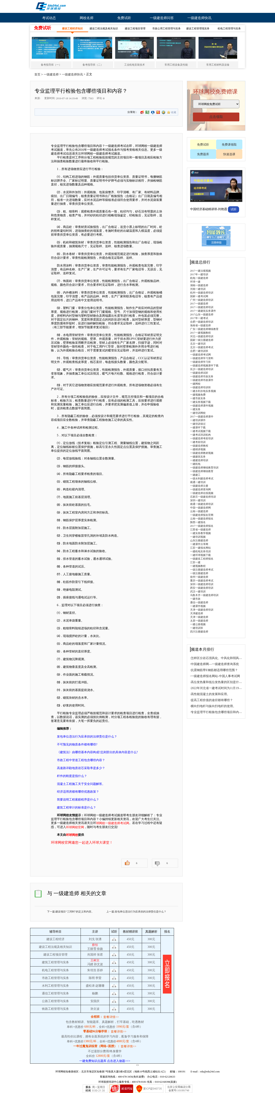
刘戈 (92, 939)
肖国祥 (91, 954)
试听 (234, 209)
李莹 (98, 978)
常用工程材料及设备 (217, 64)
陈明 (92, 978)
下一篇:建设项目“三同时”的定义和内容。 (70, 911)
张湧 (98, 939)
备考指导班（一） (51, 64)
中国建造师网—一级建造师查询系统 (215, 664)
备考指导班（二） (92, 64)
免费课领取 (229, 144)
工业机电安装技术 (134, 64)
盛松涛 (91, 985)
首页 (37, 74)
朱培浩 (91, 970)
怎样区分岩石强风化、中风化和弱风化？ (218, 658)
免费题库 (203, 154)
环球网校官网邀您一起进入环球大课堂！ (82, 842)
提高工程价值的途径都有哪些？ (212, 700)
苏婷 (100, 970)
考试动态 (49, 18)
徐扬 (100, 948)
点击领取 (216, 117)
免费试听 (124, 18)
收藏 (173, 112)
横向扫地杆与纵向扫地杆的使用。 (213, 706)
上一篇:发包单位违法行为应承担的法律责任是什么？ (136, 911)
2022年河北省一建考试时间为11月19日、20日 (221, 688)
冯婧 (90, 964)
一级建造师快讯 (199, 18)
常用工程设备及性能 (176, 64)
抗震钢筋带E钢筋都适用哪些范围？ (214, 670)
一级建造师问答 (162, 18)
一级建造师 (51, 74)
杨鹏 (95, 993)
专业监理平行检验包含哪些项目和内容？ (218, 712)
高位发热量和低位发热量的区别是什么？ (218, 682)
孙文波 (98, 964)
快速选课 (229, 154)
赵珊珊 (99, 985)
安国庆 (94, 1001)
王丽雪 (91, 948)
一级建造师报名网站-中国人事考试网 (215, 676)
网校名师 (86, 18)
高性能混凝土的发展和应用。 (210, 694)
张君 (100, 954)
